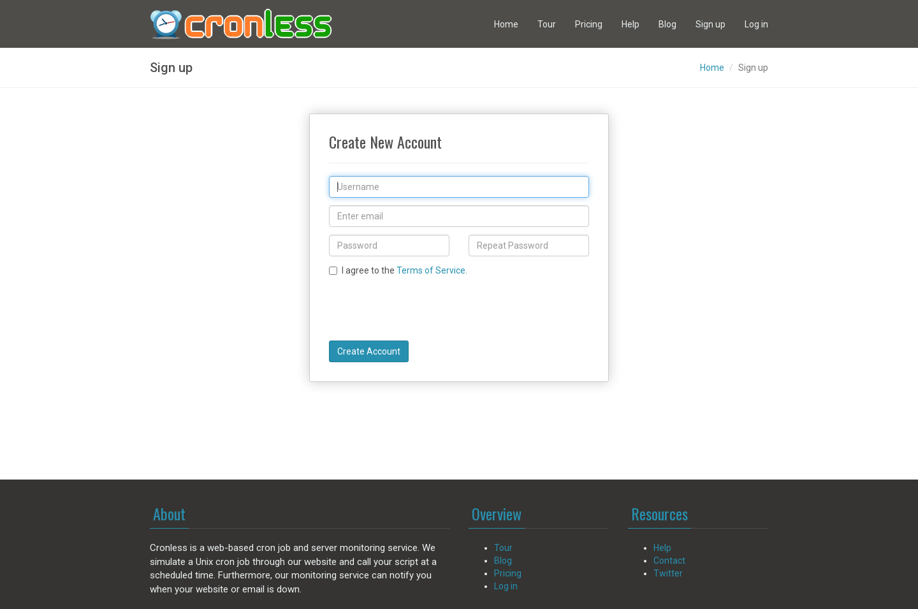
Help (630, 24)
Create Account (368, 351)
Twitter (668, 573)
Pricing (588, 24)
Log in (756, 24)
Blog (667, 24)
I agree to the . (398, 270)
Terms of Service (431, 270)
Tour (546, 24)
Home (506, 24)
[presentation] (426, 308)
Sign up (710, 24)
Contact (669, 560)
